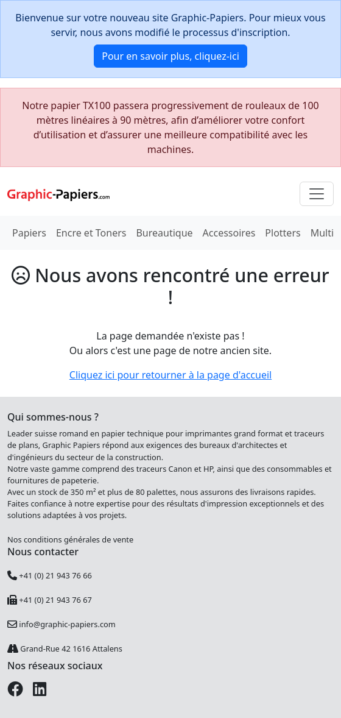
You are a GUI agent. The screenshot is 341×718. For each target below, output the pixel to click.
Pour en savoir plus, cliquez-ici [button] (170, 56)
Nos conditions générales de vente (70, 539)
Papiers (29, 233)
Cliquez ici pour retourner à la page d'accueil (170, 375)
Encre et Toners (91, 233)
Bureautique (164, 233)
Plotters (282, 233)
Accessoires (229, 233)
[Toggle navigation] (317, 194)
